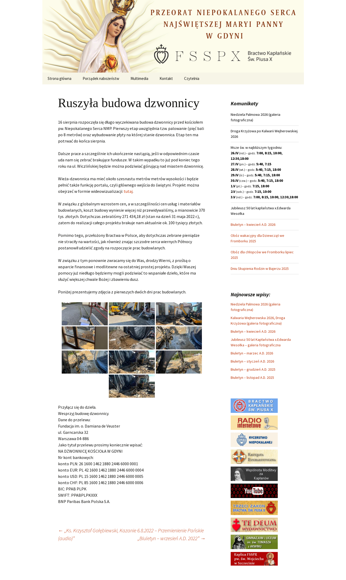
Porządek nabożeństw (101, 78)
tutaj (128, 191)
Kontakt (166, 78)
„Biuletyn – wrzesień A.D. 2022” (172, 538)
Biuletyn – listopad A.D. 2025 (252, 377)
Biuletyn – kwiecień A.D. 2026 (253, 224)
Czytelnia (191, 78)
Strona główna (59, 78)
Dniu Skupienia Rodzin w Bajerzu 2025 (260, 268)
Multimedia (139, 78)
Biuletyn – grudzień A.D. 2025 (253, 369)
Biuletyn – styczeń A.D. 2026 (252, 361)
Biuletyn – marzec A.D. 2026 (252, 353)
